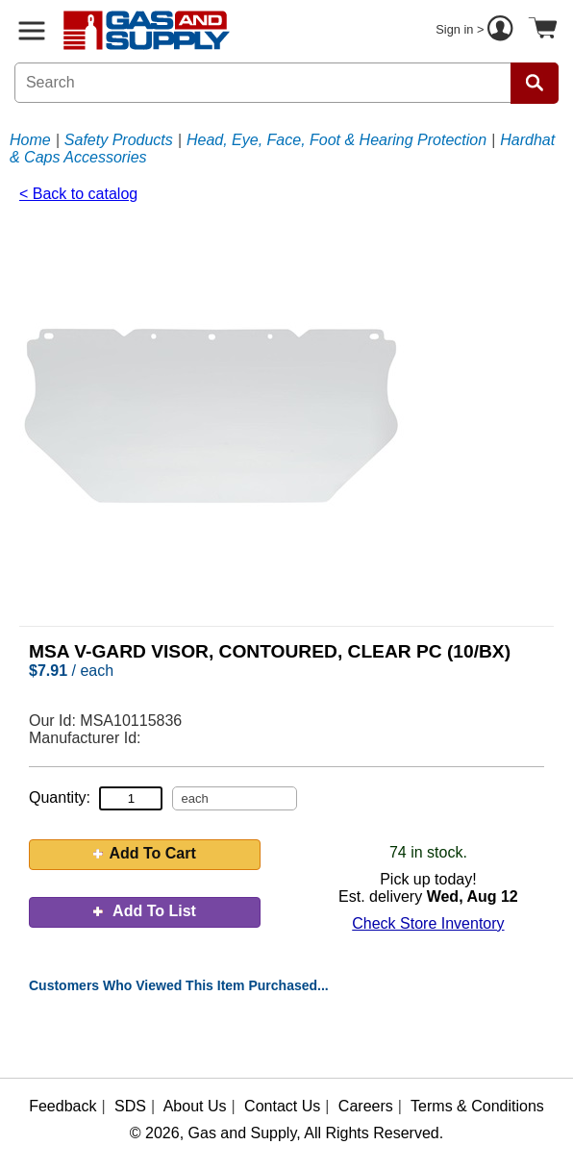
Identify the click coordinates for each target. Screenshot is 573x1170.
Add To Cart (144, 853)
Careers (365, 1106)
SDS (130, 1106)
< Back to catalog (78, 194)
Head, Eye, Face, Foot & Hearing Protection (336, 140)
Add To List (144, 911)
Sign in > (477, 30)
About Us (195, 1106)
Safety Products (118, 140)
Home (30, 140)
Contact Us (282, 1106)
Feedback (62, 1106)
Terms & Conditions (477, 1106)
